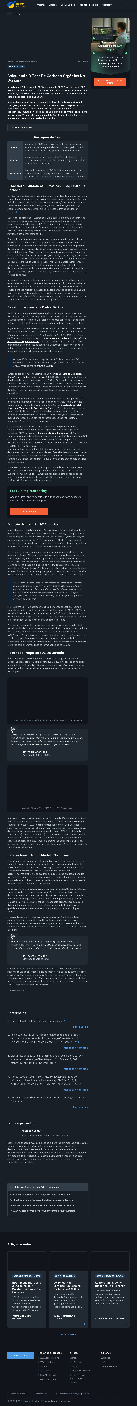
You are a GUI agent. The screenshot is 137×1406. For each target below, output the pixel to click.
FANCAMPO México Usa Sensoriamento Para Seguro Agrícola (42, 1210)
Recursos (93, 5)
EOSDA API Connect (47, 1375)
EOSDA (16, 4)
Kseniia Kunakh (31, 1130)
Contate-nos (20, 1355)
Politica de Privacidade (16, 1393)
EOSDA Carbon (68, 5)
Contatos (105, 5)
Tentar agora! (28, 511)
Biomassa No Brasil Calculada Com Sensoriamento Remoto (42, 1205)
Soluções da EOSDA (47, 1379)
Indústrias (105, 1358)
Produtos (41, 5)
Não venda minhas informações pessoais (72, 1393)
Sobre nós (74, 1358)
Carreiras (74, 1382)
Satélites (82, 5)
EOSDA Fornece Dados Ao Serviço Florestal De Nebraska (41, 1194)
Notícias (104, 1362)
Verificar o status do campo (110, 82)
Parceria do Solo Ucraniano (53, 433)
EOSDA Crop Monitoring (48, 1358)
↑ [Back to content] (64, 1021)
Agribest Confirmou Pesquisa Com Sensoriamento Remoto (41, 1200)
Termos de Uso (41, 1393)
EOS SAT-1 (43, 1366)
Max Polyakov (76, 1362)
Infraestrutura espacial (80, 1371)
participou (71, 87)
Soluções (53, 5)
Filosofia (73, 1366)
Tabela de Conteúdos (21, 127)
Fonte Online (80, 1026)
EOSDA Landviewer (46, 1362)
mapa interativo (45, 365)
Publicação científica (75, 1047)
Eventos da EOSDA (109, 1366)
